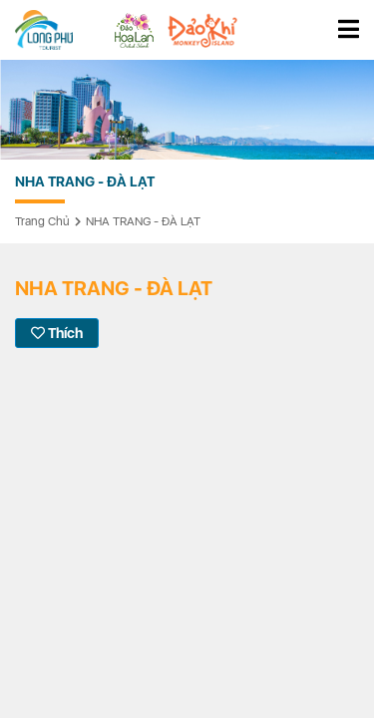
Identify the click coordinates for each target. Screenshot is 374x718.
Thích (57, 333)
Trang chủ (42, 221)
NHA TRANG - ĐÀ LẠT (143, 221)
